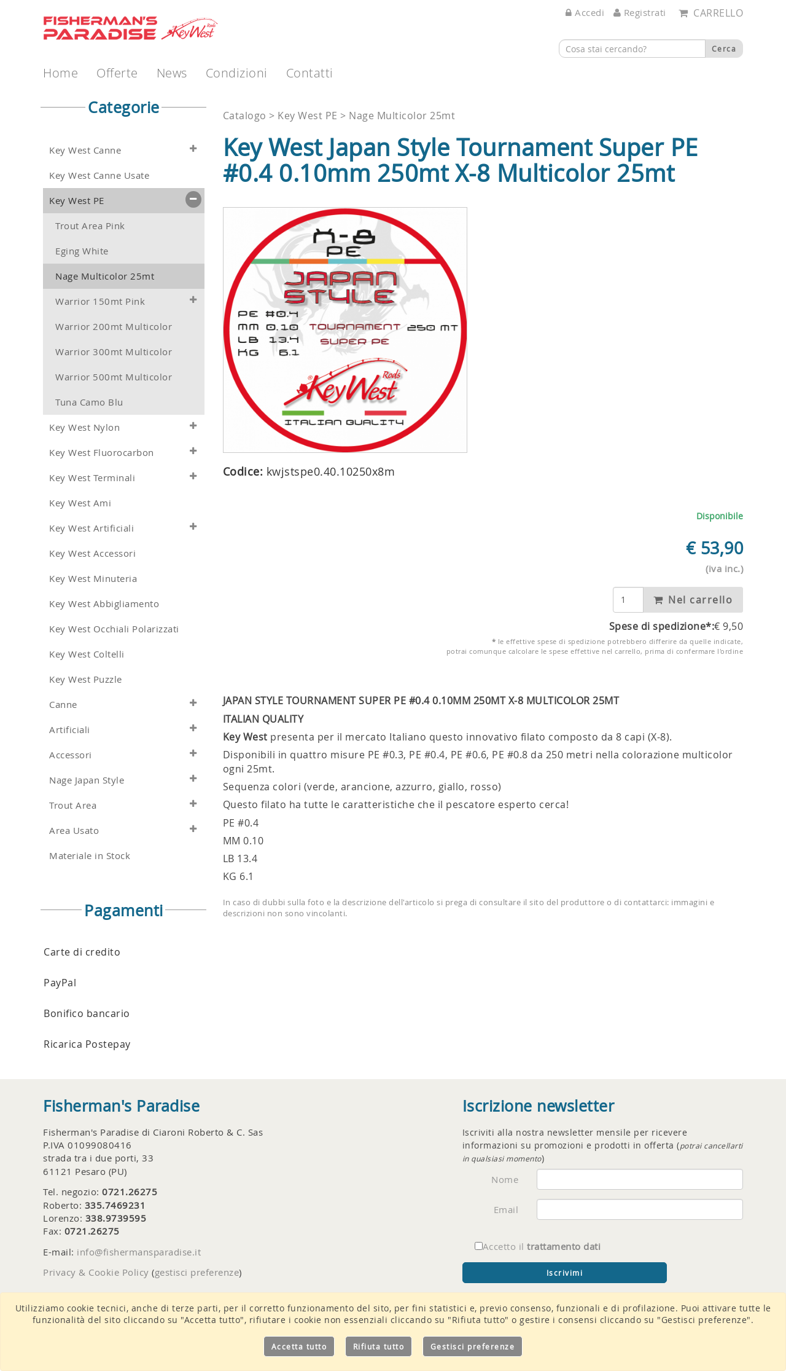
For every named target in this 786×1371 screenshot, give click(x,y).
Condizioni (237, 73)
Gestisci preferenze (472, 1346)
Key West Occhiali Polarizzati (114, 629)
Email (506, 1209)
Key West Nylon (84, 427)
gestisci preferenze (197, 1272)
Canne (63, 704)
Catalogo (246, 115)
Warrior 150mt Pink (100, 301)
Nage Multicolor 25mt (104, 276)
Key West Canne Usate (99, 175)
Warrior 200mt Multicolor (113, 326)
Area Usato (74, 830)
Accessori (70, 755)
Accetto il (538, 1246)
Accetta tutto (299, 1346)
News (172, 73)
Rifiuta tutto (379, 1346)
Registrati (639, 12)
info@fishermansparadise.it (139, 1252)
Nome (504, 1179)
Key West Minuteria (93, 578)
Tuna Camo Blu (89, 402)
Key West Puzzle (85, 679)
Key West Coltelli (87, 654)
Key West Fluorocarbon (101, 452)
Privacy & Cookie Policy (96, 1272)
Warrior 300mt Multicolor (113, 352)
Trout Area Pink (90, 226)
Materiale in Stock (89, 856)
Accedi (585, 12)
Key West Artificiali (91, 528)
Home (60, 73)
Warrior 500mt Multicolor (113, 377)
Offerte (117, 73)
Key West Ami (80, 503)
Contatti (309, 73)
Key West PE (76, 200)
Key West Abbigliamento (104, 604)
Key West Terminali (92, 478)
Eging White (82, 251)
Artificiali (69, 730)
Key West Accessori (92, 553)
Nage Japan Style (86, 780)
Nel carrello (693, 600)
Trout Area (72, 805)
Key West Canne (85, 150)
